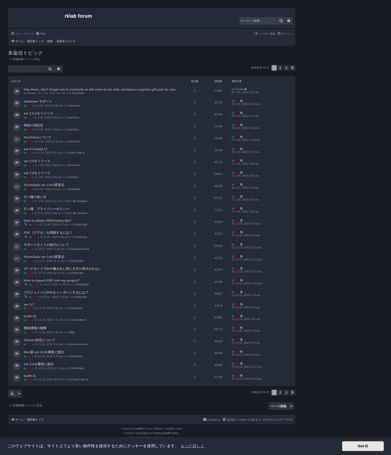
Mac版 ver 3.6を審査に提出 (44, 352)
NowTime (73, 117)
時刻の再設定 (33, 125)
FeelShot (73, 177)
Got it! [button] (363, 446)
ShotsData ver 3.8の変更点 (44, 257)
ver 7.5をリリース (37, 173)
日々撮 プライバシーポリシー (46, 209)
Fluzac (31, 93)
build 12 (30, 316)
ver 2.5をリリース (37, 161)
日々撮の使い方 (35, 197)
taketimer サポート (38, 101)
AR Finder (74, 165)
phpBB (138, 428)
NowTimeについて (37, 137)
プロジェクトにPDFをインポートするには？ (56, 292)
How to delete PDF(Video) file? (47, 221)
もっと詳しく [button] (192, 446)
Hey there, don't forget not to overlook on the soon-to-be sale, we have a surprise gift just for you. (100, 89)
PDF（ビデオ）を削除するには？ (48, 232)
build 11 (30, 376)
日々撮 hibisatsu (77, 201)
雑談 (72, 332)
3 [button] (286, 68)
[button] (292, 68)
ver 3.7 (29, 304)
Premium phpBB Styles (166, 433)
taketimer (74, 105)
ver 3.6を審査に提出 (39, 364)
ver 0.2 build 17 (35, 149)
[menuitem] (41, 34)
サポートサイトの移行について (46, 245)
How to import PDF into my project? (52, 280)
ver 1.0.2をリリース (38, 113)
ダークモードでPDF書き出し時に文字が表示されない (62, 269)
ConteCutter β (76, 152)
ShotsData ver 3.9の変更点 (44, 185)
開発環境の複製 (35, 328)
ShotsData (78, 93)
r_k (29, 105)
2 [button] (280, 68)
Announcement (80, 248)
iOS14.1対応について (39, 340)
